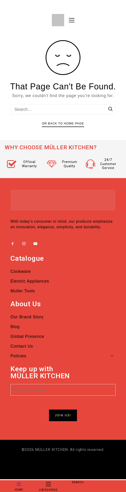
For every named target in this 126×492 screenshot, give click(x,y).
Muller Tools (22, 291)
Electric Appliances (29, 281)
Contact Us (21, 346)
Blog (15, 327)
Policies (63, 356)
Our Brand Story (26, 317)
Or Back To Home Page (63, 123)
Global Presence (27, 336)
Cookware (20, 271)
